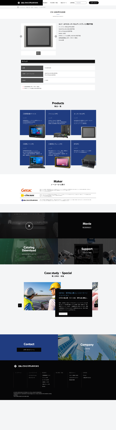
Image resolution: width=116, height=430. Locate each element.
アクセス (84, 405)
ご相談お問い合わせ (87, 407)
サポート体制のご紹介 (73, 405)
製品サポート (64, 2)
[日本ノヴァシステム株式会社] (30, 2)
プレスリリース (32, 407)
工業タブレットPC (46, 414)
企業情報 (72, 2)
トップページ (18, 402)
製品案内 (45, 2)
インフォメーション (33, 405)
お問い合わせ (94, 2)
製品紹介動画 (72, 409)
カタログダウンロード (73, 407)
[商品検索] (85, 2)
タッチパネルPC (45, 409)
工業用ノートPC (45, 412)
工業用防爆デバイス (46, 405)
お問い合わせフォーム (29, 379)
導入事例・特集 (54, 2)
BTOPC (43, 416)
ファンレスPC (45, 407)
